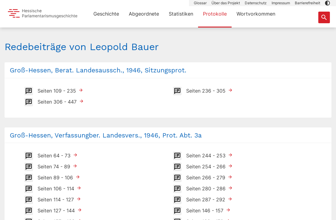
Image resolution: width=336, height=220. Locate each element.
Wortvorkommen (256, 14)
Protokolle (215, 14)
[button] (327, 3)
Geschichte (106, 14)
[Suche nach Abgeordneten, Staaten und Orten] (324, 17)
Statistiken (181, 14)
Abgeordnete (144, 14)
